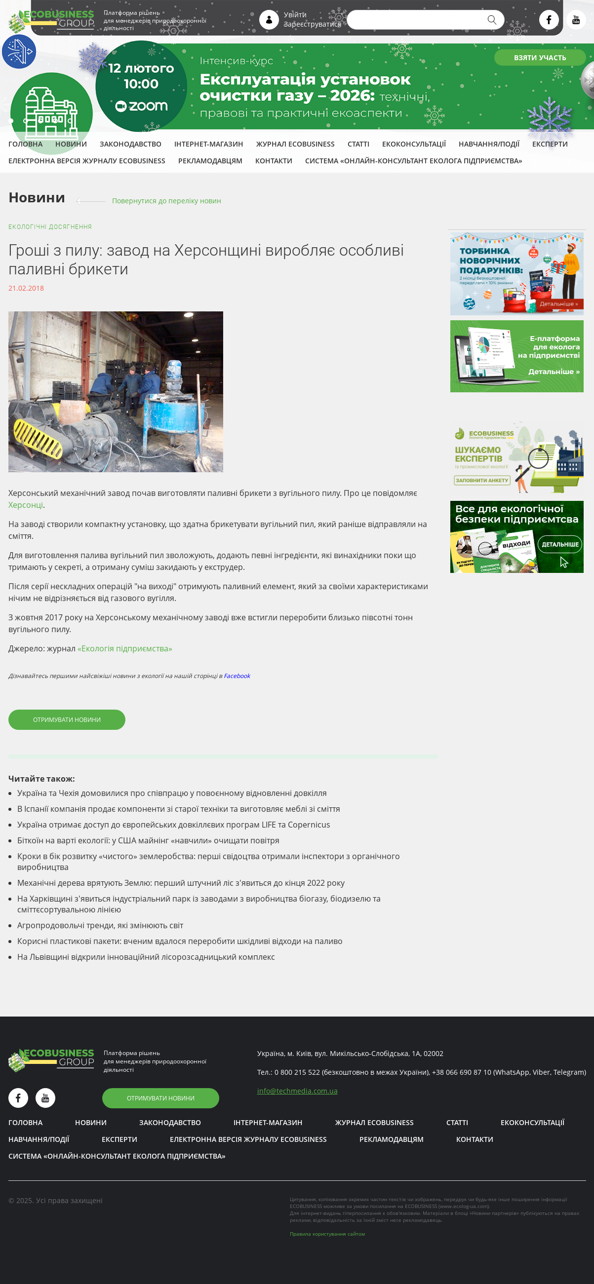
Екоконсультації (414, 144)
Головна (25, 144)
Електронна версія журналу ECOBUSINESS (86, 160)
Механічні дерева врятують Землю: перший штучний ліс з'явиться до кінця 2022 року (181, 882)
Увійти (295, 14)
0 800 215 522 (297, 1072)
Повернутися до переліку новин (166, 200)
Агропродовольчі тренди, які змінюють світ (100, 925)
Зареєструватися (313, 24)
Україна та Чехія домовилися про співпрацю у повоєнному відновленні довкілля (172, 793)
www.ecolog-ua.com (463, 1206)
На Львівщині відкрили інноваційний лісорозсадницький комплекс (146, 956)
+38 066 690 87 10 (461, 1072)
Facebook (237, 676)
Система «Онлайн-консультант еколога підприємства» (413, 160)
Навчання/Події (489, 144)
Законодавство (130, 144)
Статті (358, 144)
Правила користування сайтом (327, 1233)
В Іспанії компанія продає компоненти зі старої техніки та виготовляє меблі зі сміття (178, 808)
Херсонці (25, 504)
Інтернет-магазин (208, 144)
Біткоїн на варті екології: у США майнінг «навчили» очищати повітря (148, 840)
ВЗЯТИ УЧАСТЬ (540, 57)
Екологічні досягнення (50, 227)
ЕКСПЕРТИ (550, 144)
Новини (71, 144)
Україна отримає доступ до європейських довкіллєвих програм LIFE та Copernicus (173, 824)
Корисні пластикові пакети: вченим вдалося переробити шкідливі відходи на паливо (180, 941)
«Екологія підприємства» (125, 648)
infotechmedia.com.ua (297, 1090)
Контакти (273, 160)
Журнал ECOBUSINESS (295, 144)
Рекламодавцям (210, 160)
